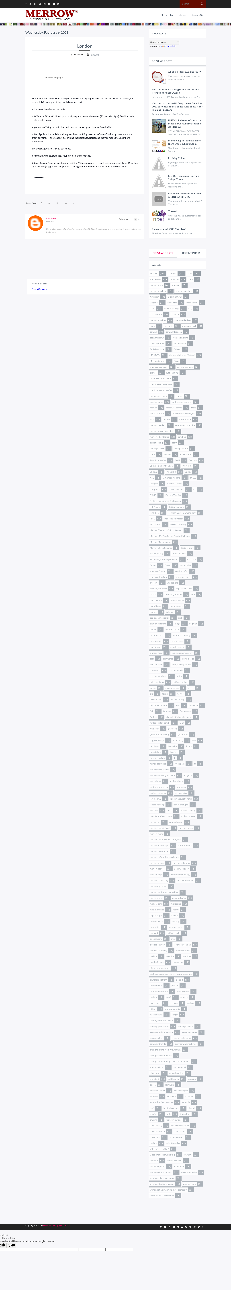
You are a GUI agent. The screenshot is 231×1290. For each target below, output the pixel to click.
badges (153, 612)
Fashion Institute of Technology (165, 501)
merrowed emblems (159, 436)
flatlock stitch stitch (160, 722)
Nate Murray (187, 547)
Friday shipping (176, 507)
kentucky (181, 787)
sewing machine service (161, 1032)
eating (179, 396)
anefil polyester (183, 577)
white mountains (189, 1172)
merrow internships (159, 845)
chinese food (156, 652)
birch (180, 617)
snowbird (154, 1079)
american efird (181, 571)
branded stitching (181, 635)
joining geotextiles (159, 787)
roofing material (172, 1009)
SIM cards (191, 559)
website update (157, 1166)
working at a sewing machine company (168, 1189)
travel (189, 273)
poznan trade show (159, 991)
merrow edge (156, 285)
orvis (173, 938)
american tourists (158, 577)
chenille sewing (177, 647)
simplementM (179, 1067)
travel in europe (174, 1119)
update (153, 1143)
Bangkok (154, 483)
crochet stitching (158, 676)
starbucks (169, 1084)
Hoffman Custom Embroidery (182, 512)
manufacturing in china (161, 816)
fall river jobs (156, 699)
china (190, 279)
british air (174, 279)
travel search (180, 1131)
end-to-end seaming (182, 402)
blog (177, 623)
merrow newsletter (159, 851)
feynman (193, 705)
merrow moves (185, 845)
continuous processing (161, 390)
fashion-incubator (158, 705)
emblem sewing (171, 308)
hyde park (179, 763)
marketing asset (188, 816)
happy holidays (157, 740)
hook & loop (155, 752)
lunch (169, 810)
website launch (174, 1160)
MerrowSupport (157, 361)
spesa (153, 1084)
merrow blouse (176, 822)
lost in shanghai (181, 804)
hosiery (174, 752)
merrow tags (156, 874)
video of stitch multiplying (162, 1154)
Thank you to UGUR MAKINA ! (169, 228)
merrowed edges (183, 320)
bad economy (176, 606)
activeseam (155, 279)
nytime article (173, 933)
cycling (179, 676)
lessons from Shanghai (184, 413)
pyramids (184, 997)
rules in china (156, 1014)
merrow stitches (158, 320)
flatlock (153, 717)
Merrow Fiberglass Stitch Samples (166, 530)
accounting (185, 565)
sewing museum (189, 1032)
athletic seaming (185, 367)
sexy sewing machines (185, 1043)
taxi (151, 1108)
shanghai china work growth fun (165, 1049)
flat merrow (185, 711)
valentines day (173, 1143)
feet (178, 705)
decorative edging (158, 396)
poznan (175, 985)
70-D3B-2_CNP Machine (161, 466)
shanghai (172, 273)
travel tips (155, 1137)
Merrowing (172, 302)
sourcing (192, 1079)
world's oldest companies (162, 1195)
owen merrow (183, 950)
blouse (153, 629)
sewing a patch (157, 448)
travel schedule (157, 1131)
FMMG (153, 495)
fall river (180, 693)
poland (179, 979)
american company (159, 367)
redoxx (190, 1003)
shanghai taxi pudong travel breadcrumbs (170, 1061)
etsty (191, 688)
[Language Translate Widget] (164, 42)
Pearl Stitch (192, 302)
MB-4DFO (155, 355)
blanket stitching (158, 623)
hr (175, 757)
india (193, 407)
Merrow (182, 15)
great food (183, 734)
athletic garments (173, 594)
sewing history (181, 448)
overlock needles (182, 944)
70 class (193, 460)
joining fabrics (176, 781)
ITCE (152, 518)
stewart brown (157, 337)
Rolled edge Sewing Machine (164, 559)
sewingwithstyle (158, 1043)
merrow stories (157, 868)
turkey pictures (176, 1137)
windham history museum (162, 1178)
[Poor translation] (11, 1245)
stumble (186, 1102)
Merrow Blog (167, 15)
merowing (154, 822)
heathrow (154, 746)
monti (176, 909)
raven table (155, 1003)
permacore (178, 962)
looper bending (157, 804)
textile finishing (180, 337)
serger (175, 1014)
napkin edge (156, 915)
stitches (154, 1096)
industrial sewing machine (162, 775)
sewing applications (159, 1026)
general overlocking (159, 734)
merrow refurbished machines (164, 857)
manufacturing (188, 810)
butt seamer (156, 641)
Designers (155, 489)
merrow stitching (158, 291)
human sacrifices (158, 763)
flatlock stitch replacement (179, 717)
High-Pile (154, 512)
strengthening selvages (161, 1102)
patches (182, 436)
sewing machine (185, 1026)
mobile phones (157, 909)
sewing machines (184, 291)
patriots (187, 956)
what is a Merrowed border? (184, 71)
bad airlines (155, 606)
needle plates (156, 921)
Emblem (177, 349)
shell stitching (157, 1067)
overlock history (157, 944)
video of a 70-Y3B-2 (159, 1149)
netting (175, 921)
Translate (168, 46)
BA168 (193, 477)
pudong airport (189, 326)
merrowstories (179, 898)
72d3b (188, 472)
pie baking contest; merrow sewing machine (171, 974)
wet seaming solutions (161, 1172)
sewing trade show (181, 1038)
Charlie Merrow (174, 483)
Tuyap (153, 565)
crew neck (155, 670)
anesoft (153, 582)
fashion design (178, 699)
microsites (176, 903)
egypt (153, 688)
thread (191, 1108)
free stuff (154, 728)
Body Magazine (157, 349)
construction (156, 664)
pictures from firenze (160, 968)
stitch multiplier (157, 1090)
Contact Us (197, 15)
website (154, 1160)
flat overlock (156, 314)
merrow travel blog (159, 880)
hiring (189, 746)
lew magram (155, 798)
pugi (168, 997)
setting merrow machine (161, 1020)
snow (152, 454)
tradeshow (185, 1114)
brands (153, 372)
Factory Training (173, 495)
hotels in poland (157, 757)
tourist (153, 1114)
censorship (155, 647)
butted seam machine (160, 378)
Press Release (179, 553)
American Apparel (171, 477)
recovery (174, 1003)
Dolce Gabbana (176, 489)
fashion (153, 407)
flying (181, 722)
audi (193, 594)
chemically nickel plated (161, 384)
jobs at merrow (157, 413)
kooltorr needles (158, 793)
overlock (168, 326)
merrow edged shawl (160, 828)
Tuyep (168, 565)
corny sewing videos (181, 664)
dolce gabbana (157, 682)
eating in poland (180, 682)
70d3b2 (153, 472)
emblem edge (156, 402)
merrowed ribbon (185, 880)
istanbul (175, 314)
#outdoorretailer (158, 460)
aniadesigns (172, 582)
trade (168, 1114)
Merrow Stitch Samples (161, 547)
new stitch (155, 927)
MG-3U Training (178, 524)
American (154, 296)
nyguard (154, 933)
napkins (174, 915)
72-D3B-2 (171, 472)
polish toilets (156, 985)
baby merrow (177, 600)
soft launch (173, 1079)
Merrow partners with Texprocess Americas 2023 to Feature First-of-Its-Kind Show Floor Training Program (177, 106)
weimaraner (186, 454)
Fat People (155, 507)
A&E (152, 477)
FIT (194, 489)
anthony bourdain (158, 588)
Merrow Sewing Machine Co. (57, 1225)
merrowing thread (158, 886)
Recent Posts (191, 252)
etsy (190, 308)
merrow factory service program (165, 839)
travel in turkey (157, 343)
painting (170, 956)
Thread (172, 211)
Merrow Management (160, 542)
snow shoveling (176, 1073)
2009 (177, 460)
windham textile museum (162, 1184)
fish (151, 711)
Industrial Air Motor (173, 518)
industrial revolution (159, 769)
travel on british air (180, 1125)
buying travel (177, 641)
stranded (189, 1096)
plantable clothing (158, 979)
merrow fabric (156, 833)
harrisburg (178, 740)
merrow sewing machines (162, 431)
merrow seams (157, 863)
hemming (172, 746)
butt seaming (172, 372)
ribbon (153, 1009)
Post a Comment (40, 289)
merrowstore (156, 898)
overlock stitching (158, 950)
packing (153, 956)
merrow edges (186, 828)
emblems (176, 285)
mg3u (152, 326)
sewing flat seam (174, 331)
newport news (176, 927)
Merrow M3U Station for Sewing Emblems (170, 536)
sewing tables (156, 1038)
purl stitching (156, 442)
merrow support (181, 868)
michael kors (156, 903)
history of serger (174, 407)
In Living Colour (177, 158)
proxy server (183, 991)
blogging (193, 623)
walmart (188, 1154)
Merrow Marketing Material (182, 355)
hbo (194, 740)
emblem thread (172, 688)
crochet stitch (176, 670)
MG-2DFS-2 (155, 524)
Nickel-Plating (156, 553)
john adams (155, 781)
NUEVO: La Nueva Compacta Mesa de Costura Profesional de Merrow (185, 123)
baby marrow (156, 600)
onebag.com (156, 938)
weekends (179, 1166)
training (153, 1119)
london (166, 419)
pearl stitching (157, 962)
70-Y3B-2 (187, 466)
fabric (165, 693)
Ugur (176, 361)
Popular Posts (163, 252)
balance (170, 612)
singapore (154, 1073)
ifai (195, 763)
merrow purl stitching (185, 425)
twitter (167, 454)
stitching (171, 1096)
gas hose (172, 728)
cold (152, 658)
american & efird (158, 571)
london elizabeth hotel (181, 798)
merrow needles (158, 425)
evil (151, 693)
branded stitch (157, 635)
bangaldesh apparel (159, 617)
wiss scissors (189, 1184)
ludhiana (154, 810)
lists (152, 419)
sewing (153, 331)
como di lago (188, 658)
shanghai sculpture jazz (161, 1055)
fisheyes (167, 711)
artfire (153, 594)
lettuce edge (181, 793)
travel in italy (156, 1125)
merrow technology (180, 874)
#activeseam (180, 343)
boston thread (172, 629)
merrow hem (185, 419)
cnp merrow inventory (182, 652)
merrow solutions (181, 863)
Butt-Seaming (175, 296)
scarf (174, 442)
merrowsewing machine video (164, 892)
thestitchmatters (171, 1108)
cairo (152, 308)
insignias (188, 775)
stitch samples (181, 1090)
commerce (168, 658)
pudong (153, 997)
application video (184, 588)
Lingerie (154, 302)
